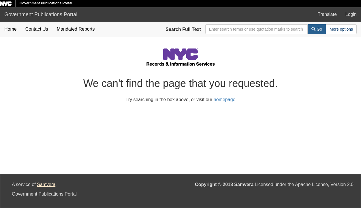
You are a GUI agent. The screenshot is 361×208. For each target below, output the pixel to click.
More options (341, 29)
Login (351, 14)
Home (10, 29)
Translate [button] (327, 14)
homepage (225, 99)
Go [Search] (316, 29)
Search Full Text (183, 29)
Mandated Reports (76, 29)
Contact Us (36, 29)
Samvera (46, 184)
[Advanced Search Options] (341, 29)
